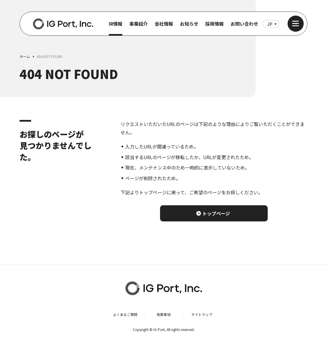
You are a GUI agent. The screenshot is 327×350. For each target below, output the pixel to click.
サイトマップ (201, 314)
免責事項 (163, 314)
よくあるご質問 (125, 314)
